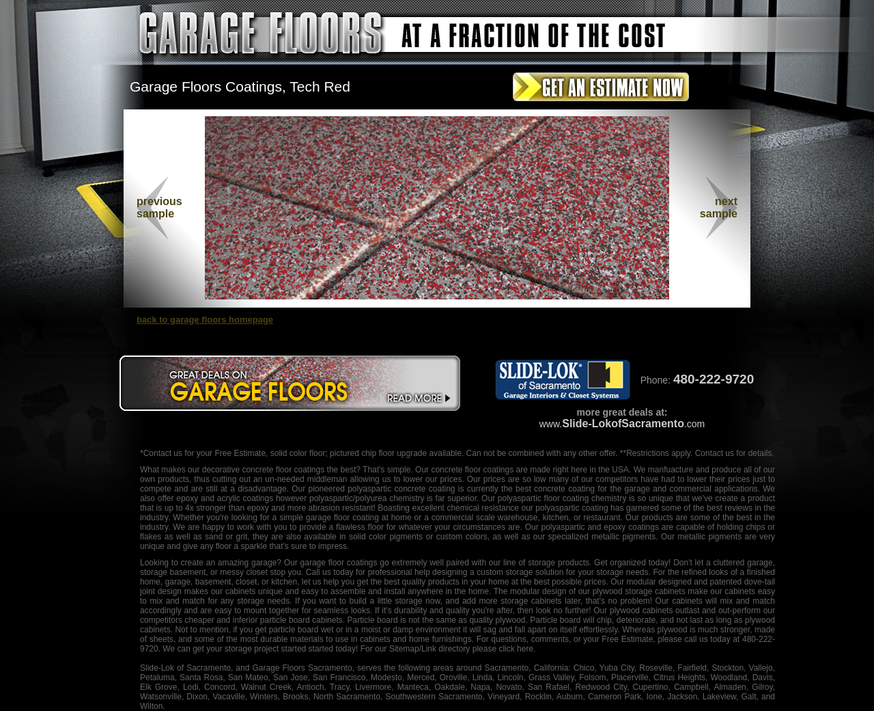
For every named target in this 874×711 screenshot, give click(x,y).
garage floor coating (342, 517)
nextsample (718, 207)
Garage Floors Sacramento (302, 668)
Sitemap (404, 649)
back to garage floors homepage (205, 319)
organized (628, 562)
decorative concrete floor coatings (263, 469)
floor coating (566, 498)
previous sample (159, 207)
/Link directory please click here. (477, 649)
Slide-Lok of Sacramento (185, 668)
